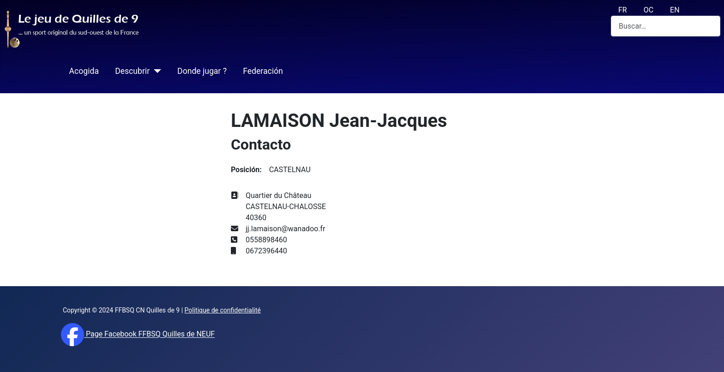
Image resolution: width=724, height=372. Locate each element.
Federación (263, 71)
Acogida (84, 71)
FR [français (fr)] (622, 10)
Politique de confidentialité (223, 310)
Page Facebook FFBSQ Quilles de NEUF (149, 334)
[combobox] (665, 26)
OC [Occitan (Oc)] (648, 10)
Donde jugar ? (202, 71)
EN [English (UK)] (675, 10)
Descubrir (132, 71)
